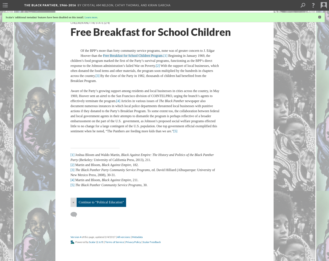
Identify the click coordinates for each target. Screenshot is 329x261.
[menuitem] (5, 5)
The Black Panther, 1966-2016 (50, 5)
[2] (158, 66)
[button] (313, 5)
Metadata (137, 237)
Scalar (92, 242)
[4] (118, 101)
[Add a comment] (75, 214)
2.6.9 (100, 242)
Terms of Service (114, 242)
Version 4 (75, 237)
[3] (97, 76)
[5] (175, 131)
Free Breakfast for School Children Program (133, 55)
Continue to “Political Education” (101, 202)
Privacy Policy (133, 242)
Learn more (91, 17)
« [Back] (73, 202)
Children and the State (87, 23)
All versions (123, 237)
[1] (165, 55)
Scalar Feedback (152, 242)
